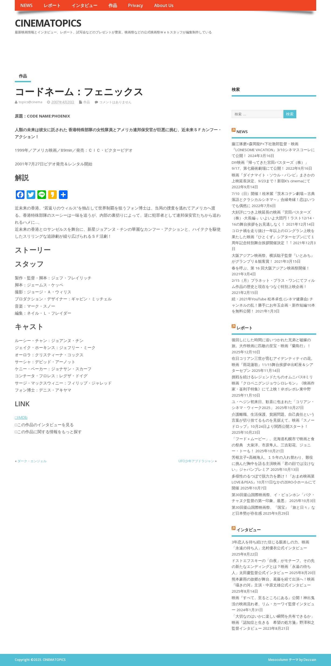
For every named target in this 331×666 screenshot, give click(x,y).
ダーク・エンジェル (32, 461)
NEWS (26, 5)
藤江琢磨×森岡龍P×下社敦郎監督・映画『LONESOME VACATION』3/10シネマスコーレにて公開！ (273, 149)
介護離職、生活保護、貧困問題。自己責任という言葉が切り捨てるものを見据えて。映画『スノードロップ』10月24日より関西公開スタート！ (273, 420)
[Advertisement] (214, 51)
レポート (52, 5)
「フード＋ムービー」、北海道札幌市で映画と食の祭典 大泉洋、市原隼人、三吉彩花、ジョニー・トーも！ (273, 444)
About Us (164, 5)
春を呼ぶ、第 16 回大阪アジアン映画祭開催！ (271, 268)
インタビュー (84, 5)
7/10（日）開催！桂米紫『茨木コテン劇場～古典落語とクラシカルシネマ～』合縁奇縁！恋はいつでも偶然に (273, 199)
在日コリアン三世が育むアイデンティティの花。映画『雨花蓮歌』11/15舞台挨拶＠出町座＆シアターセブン (273, 364)
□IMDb (21, 417)
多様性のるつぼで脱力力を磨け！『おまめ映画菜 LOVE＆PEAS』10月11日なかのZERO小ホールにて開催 (274, 482)
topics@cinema (30, 102)
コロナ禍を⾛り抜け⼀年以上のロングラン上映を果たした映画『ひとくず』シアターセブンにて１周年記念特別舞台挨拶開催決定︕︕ (273, 236)
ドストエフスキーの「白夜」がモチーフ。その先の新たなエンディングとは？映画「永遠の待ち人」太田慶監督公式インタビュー (273, 566)
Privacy (135, 5)
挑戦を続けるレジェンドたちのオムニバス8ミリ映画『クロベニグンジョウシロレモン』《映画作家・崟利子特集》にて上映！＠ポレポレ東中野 (273, 383)
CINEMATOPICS (48, 23)
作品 (112, 5)
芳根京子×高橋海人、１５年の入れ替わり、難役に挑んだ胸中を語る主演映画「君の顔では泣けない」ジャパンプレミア (273, 463)
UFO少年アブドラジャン (196, 461)
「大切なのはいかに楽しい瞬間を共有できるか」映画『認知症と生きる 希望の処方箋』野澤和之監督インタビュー (273, 622)
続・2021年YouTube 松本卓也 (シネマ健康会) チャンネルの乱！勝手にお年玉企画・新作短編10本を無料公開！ (273, 305)
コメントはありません (115, 102)
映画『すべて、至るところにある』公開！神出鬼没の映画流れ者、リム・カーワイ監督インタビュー (273, 603)
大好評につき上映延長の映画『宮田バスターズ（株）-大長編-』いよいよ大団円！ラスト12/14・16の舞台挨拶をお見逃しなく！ (273, 218)
